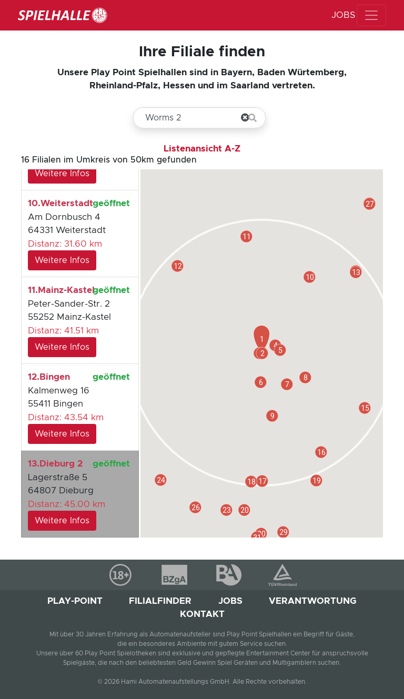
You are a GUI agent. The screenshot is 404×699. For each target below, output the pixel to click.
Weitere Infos (62, 173)
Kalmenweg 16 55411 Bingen (79, 407)
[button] (195, 507)
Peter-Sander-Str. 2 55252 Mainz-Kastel (79, 320)
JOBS (343, 15)
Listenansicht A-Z (202, 148)
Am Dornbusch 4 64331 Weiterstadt (79, 233)
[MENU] (371, 15)
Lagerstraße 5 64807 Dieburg (79, 494)
